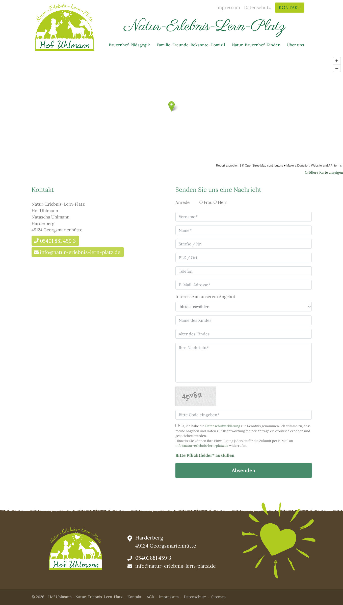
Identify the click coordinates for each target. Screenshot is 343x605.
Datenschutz (257, 7)
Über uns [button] (295, 44)
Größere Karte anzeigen (324, 172)
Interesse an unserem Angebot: (205, 296)
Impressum (228, 7)
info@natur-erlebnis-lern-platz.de (80, 252)
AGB (150, 596)
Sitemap (218, 596)
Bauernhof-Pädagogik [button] (129, 44)
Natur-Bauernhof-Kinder (256, 44)
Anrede (182, 202)
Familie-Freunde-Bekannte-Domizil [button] (191, 44)
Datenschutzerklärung (222, 426)
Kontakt (290, 7)
